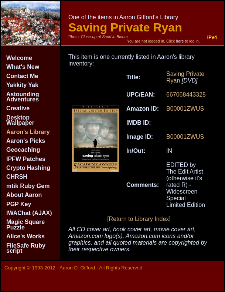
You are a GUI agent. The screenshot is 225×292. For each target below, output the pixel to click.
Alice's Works (25, 236)
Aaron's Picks (25, 141)
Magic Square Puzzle (25, 224)
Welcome (19, 58)
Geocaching (23, 150)
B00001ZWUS (185, 108)
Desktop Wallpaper (20, 120)
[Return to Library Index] (139, 219)
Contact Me (22, 76)
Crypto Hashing (28, 168)
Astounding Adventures (22, 97)
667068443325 (186, 94)
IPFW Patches (25, 159)
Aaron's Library (28, 132)
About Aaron (24, 195)
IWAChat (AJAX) (29, 213)
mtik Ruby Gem (28, 186)
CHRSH (16, 177)
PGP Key (18, 204)
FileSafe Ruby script (25, 248)
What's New (22, 67)
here (180, 41)
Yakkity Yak (22, 85)
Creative (18, 108)
